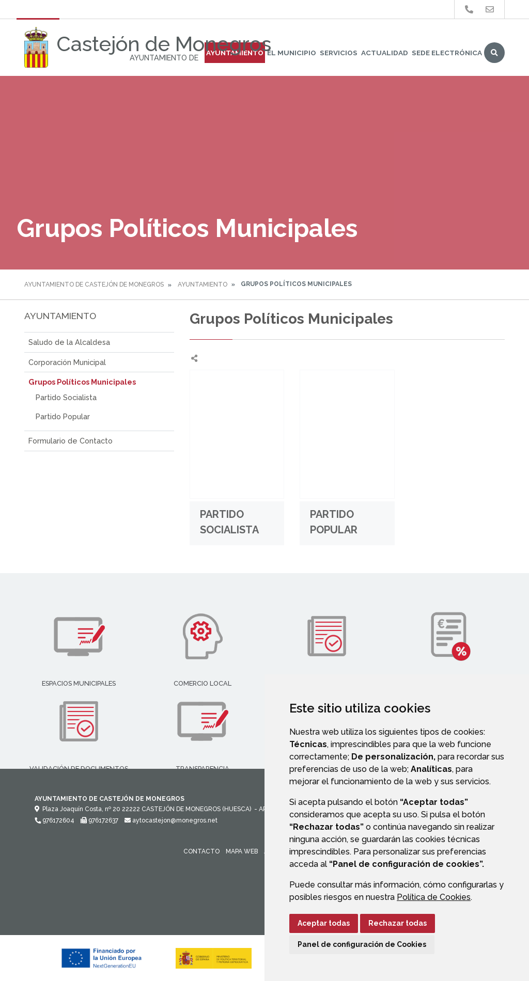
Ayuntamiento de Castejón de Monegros (94, 284)
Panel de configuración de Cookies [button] (362, 944)
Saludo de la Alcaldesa (69, 342)
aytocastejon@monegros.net (171, 820)
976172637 (99, 820)
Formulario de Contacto (70, 440)
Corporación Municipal (67, 362)
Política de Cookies (434, 897)
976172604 (54, 820)
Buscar (494, 52)
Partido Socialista (66, 397)
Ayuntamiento (202, 284)
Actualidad (384, 53)
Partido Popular (63, 416)
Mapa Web (242, 851)
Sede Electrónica (447, 53)
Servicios (338, 53)
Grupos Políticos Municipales (82, 381)
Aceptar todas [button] (324, 923)
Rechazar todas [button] (397, 923)
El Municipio (291, 53)
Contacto (201, 851)
